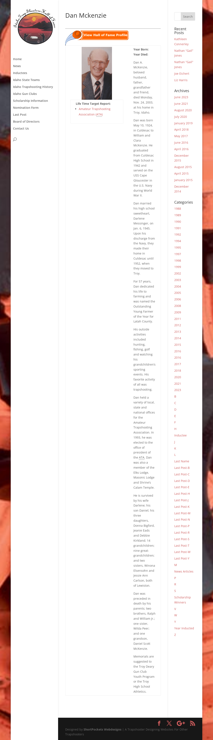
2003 (177, 280)
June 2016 (181, 143)
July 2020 (180, 117)
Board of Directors (26, 121)
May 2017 (181, 136)
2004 (177, 286)
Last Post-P (181, 526)
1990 (177, 222)
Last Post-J (181, 500)
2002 (177, 273)
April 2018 (181, 129)
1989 (177, 215)
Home (17, 59)
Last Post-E (181, 487)
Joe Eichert (181, 74)
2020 (177, 377)
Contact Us (21, 128)
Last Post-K (182, 507)
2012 (177, 325)
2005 (177, 293)
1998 (177, 261)
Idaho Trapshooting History (33, 87)
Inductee (180, 435)
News (17, 66)
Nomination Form (26, 108)
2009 (177, 312)
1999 (177, 267)
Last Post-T (181, 546)
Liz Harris (181, 80)
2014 (177, 338)
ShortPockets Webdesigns (102, 729)
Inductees (20, 73)
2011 (177, 319)
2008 (177, 306)
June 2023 (181, 97)
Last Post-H (182, 494)
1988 (177, 209)
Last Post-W (182, 552)
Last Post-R (182, 532)
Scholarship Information (30, 101)
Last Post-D (182, 481)
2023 (177, 390)
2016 (177, 351)
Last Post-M (182, 513)
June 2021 (181, 104)
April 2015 (181, 173)
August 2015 (183, 167)
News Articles (183, 571)
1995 (177, 247)
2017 (177, 364)
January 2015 (183, 180)
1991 (177, 228)
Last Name (181, 461)
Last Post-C (182, 474)
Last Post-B (182, 468)
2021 (177, 384)
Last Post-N (182, 519)
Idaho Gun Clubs (25, 94)
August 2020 (183, 110)
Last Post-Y (181, 558)
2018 (177, 371)
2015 (177, 345)
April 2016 (181, 149)
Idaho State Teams (26, 80)
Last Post (20, 115)
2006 (177, 299)
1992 (177, 234)
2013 (177, 332)
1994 (177, 241)
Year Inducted (184, 628)
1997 (177, 254)
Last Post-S (181, 539)
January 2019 (183, 123)
